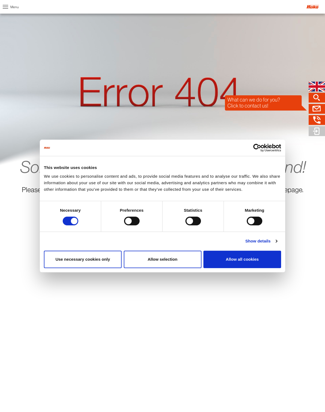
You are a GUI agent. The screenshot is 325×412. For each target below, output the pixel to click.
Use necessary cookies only (82, 259)
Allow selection (162, 259)
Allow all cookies (242, 259)
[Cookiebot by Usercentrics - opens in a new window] (257, 148)
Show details (258, 241)
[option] (162, 105)
